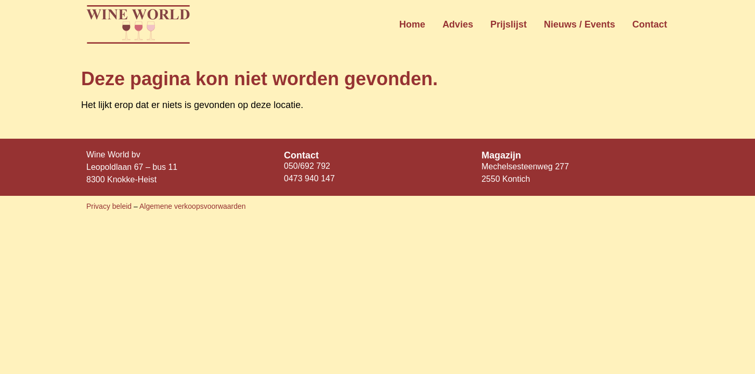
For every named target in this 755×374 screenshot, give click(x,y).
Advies (457, 24)
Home (412, 24)
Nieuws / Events (579, 24)
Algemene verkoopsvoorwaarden (192, 206)
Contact (649, 24)
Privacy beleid (110, 206)
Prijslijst (508, 24)
